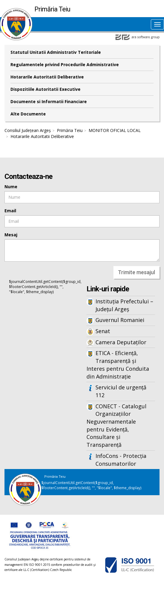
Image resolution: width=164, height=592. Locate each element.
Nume (10, 186)
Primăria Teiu (70, 130)
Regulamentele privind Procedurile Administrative (64, 64)
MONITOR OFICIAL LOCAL (115, 130)
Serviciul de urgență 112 (120, 391)
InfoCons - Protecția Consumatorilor (120, 459)
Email (10, 210)
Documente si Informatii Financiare (48, 101)
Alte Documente (28, 114)
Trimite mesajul (136, 272)
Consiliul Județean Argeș (27, 130)
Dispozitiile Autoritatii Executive (45, 89)
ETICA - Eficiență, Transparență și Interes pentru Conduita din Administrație (117, 364)
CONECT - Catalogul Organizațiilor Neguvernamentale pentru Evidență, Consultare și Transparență (116, 426)
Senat (102, 331)
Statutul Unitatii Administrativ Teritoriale (55, 52)
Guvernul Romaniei (119, 320)
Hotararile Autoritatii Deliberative (47, 77)
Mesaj (10, 235)
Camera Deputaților (120, 342)
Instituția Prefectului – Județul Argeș (124, 305)
